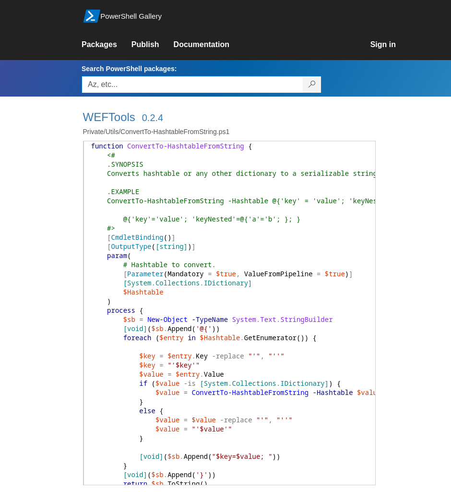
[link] (106, 44)
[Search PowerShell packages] (312, 84)
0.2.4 (152, 117)
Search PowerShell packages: (129, 69)
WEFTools (109, 117)
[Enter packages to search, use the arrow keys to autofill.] (192, 84)
